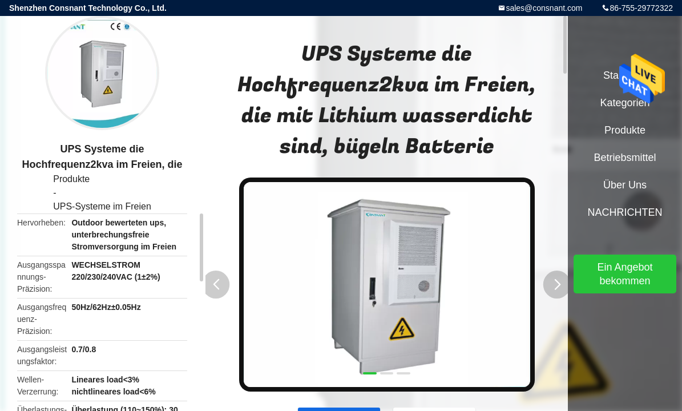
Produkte (71, 179)
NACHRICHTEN (624, 212)
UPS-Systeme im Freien (102, 206)
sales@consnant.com (544, 8)
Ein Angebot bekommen (624, 274)
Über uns (625, 185)
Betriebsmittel (625, 157)
